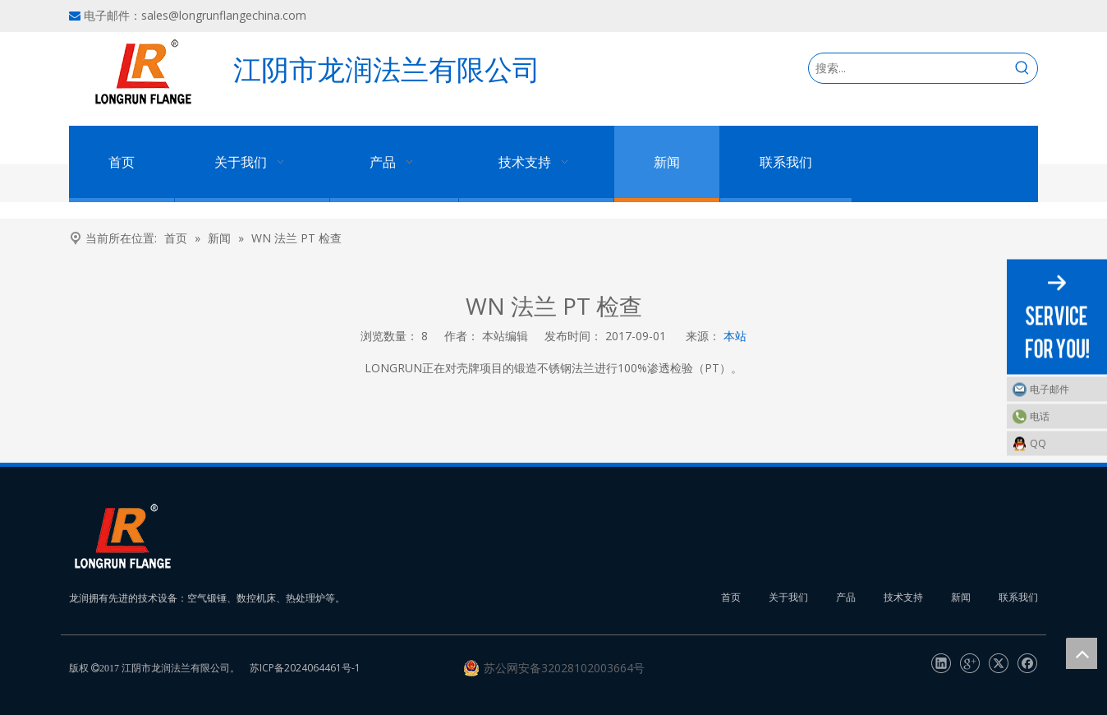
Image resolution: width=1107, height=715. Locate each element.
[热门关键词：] (1022, 68)
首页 (731, 597)
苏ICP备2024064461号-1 (305, 668)
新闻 (961, 597)
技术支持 (903, 597)
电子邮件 (1049, 389)
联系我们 (1018, 597)
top (1081, 653)
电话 (1040, 416)
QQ (1038, 443)
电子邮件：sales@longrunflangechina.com (195, 15)
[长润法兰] (122, 537)
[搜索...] (908, 68)
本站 (734, 336)
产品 (846, 597)
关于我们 (788, 597)
